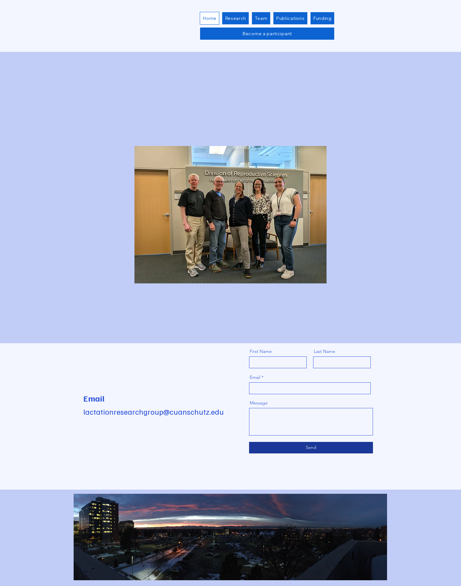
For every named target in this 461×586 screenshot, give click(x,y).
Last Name (324, 351)
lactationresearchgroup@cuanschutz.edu (153, 411)
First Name (261, 351)
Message (259, 403)
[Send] (311, 447)
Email (255, 377)
